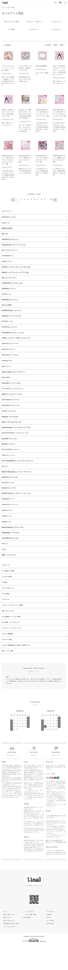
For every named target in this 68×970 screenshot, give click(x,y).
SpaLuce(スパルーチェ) (10, 354)
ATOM (28, 943)
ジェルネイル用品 (8, 594)
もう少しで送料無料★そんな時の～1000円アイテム (20, 670)
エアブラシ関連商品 (9, 657)
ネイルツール (6, 619)
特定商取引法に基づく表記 (9, 949)
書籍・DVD (6, 234)
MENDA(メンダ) (7, 537)
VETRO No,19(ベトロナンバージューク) (16, 506)
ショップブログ (27, 937)
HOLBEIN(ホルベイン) (10, 511)
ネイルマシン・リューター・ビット (14, 651)
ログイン (47, 943)
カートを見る (48, 946)
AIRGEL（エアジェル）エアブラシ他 (15, 274)
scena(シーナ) (7, 223)
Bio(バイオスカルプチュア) (11, 432)
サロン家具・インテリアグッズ (13, 644)
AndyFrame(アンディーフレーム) (13, 246)
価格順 (55, 45)
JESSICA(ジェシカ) (9, 324)
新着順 (62, 45)
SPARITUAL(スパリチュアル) (12, 348)
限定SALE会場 (7, 229)
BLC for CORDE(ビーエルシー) (13, 460)
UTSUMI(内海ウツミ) (9, 257)
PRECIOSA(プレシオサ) (10, 216)
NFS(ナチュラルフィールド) (12, 402)
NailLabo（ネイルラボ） (10, 427)
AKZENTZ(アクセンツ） (10, 240)
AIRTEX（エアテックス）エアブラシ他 (16, 269)
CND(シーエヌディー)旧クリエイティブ (16, 342)
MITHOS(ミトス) (8, 530)
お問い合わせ (48, 949)
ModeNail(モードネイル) (10, 548)
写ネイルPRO (7, 308)
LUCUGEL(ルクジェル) (10, 553)
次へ (54, 199)
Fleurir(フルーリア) (8, 500)
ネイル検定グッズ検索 (10, 588)
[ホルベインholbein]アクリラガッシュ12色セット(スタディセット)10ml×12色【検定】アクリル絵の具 (25, 114)
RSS (24, 943)
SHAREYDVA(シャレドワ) (11, 313)
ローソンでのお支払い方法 (54, 866)
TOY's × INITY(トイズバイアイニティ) (15, 396)
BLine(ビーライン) (8, 454)
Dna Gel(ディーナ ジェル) (11, 390)
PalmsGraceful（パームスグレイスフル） (16, 437)
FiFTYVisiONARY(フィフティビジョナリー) (17, 472)
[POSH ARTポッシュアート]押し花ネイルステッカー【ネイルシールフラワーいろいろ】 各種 (8, 160)
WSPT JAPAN (7, 385)
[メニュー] (65, 2)
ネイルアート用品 (11, 7)
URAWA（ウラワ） (9, 263)
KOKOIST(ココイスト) (10, 302)
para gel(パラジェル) (9, 449)
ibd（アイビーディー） (10, 251)
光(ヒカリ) (5, 478)
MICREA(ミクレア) (8, 524)
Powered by (34, 965)
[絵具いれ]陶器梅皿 (41, 66)
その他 (4, 565)
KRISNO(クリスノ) (8, 291)
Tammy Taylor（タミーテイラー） (14, 379)
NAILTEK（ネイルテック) (11, 421)
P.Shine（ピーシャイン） (11, 466)
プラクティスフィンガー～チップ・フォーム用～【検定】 (8, 68)
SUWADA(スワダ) (8, 367)
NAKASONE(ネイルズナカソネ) (13, 414)
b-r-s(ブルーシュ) (8, 495)
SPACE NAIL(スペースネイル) (12, 360)
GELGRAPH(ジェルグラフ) (11, 331)
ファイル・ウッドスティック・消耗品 (15, 625)
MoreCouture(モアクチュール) (12, 543)
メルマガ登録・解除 (28, 940)
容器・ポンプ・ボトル (10, 632)
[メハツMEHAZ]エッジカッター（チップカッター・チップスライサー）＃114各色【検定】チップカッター (59, 70)
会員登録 (47, 940)
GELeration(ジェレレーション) (13, 336)
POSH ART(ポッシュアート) (12, 518)
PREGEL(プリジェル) (9, 489)
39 (50, 199)
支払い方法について (7, 946)
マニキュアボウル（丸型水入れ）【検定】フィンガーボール (25, 68)
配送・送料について (7, 940)
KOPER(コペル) (7, 296)
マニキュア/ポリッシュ (10, 606)
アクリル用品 (6, 613)
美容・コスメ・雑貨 (9, 676)
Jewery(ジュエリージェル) (11, 318)
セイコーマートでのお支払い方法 (56, 867)
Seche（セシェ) (7, 373)
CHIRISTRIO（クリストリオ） (13, 285)
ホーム (3, 7)
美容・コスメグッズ (9, 571)
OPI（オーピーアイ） (9, 280)
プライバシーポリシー (8, 952)
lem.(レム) (5, 559)
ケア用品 (5, 600)
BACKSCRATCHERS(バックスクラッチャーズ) (19, 443)
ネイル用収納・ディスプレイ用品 (14, 638)
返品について (5, 943)
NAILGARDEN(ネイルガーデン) (13, 408)
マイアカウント (49, 937)
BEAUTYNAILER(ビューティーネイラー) (16, 484)
